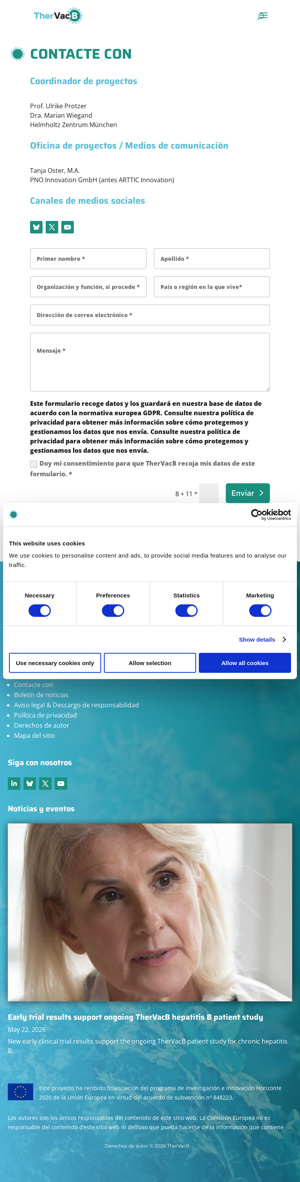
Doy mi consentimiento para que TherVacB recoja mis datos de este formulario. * (142, 468)
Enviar (242, 493)
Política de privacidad (45, 715)
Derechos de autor (42, 725)
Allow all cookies (245, 663)
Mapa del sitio (34, 735)
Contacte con (33, 684)
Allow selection (150, 663)
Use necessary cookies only (55, 663)
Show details (257, 639)
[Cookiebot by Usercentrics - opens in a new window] (257, 514)
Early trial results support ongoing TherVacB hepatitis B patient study (135, 1017)
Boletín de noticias (41, 695)
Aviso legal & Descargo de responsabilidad (76, 705)
